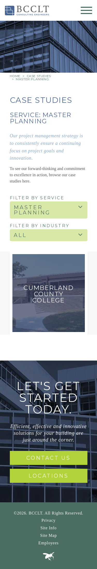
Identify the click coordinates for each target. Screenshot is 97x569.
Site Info (48, 528)
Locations (48, 476)
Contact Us (48, 458)
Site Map (48, 535)
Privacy (48, 520)
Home (15, 76)
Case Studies (39, 76)
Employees (48, 543)
